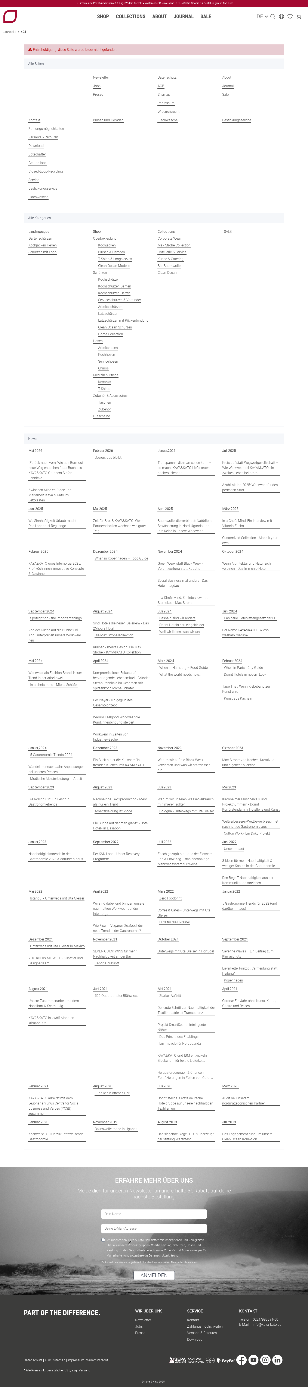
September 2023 (41, 787)
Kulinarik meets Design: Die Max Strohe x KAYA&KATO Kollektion (117, 649)
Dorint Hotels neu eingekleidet (181, 625)
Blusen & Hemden (111, 252)
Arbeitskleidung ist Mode (113, 811)
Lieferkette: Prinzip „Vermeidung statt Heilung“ (249, 970)
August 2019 (167, 1122)
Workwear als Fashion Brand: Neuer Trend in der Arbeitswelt (55, 675)
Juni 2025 (35, 509)
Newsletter (101, 77)
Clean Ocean (167, 273)
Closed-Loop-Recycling (45, 171)
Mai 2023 (229, 787)
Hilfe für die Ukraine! (174, 922)
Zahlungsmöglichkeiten (46, 129)
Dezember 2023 (105, 748)
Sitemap (164, 94)
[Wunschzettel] (290, 16)
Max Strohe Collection (174, 245)
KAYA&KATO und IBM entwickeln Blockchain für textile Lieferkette (182, 1058)
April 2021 (229, 989)
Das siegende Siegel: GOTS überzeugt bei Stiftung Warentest (186, 1136)
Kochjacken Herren (42, 245)
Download (36, 146)
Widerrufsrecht (168, 112)
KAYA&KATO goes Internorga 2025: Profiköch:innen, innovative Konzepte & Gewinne (56, 568)
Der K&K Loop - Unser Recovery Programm (116, 856)
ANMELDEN (154, 1275)
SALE (228, 232)
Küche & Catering (171, 259)
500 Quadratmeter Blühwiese (116, 996)
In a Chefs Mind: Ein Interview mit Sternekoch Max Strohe (182, 600)
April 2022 (100, 891)
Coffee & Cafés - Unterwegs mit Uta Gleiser (184, 912)
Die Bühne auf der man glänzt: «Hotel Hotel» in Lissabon (120, 825)
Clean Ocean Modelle (114, 266)
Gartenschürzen (40, 238)
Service (33, 180)
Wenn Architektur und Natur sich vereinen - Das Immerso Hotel (246, 566)
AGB (161, 86)
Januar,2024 (37, 748)
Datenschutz (167, 77)
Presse (98, 94)
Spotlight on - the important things (56, 618)
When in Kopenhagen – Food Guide (121, 558)
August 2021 (38, 989)
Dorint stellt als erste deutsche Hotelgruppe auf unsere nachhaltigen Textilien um (185, 1103)
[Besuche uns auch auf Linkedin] (277, 1360)
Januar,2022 (231, 891)
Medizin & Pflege (105, 375)
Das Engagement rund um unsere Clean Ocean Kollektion (247, 1136)
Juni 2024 (229, 611)
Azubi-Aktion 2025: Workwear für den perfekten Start (250, 487)
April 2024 (100, 661)
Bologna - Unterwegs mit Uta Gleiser (186, 811)
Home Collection (110, 334)
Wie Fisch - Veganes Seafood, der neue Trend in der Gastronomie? (118, 928)
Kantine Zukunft (107, 963)
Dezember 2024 (105, 551)
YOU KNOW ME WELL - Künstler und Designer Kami (55, 960)
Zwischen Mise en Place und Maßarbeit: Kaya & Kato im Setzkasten (49, 495)
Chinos (103, 368)
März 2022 (166, 891)
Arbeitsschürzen (110, 307)
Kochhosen (106, 355)
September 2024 (41, 611)
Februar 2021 (38, 1086)
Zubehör (104, 409)
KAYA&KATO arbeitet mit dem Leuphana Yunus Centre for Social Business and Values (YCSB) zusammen (53, 1106)
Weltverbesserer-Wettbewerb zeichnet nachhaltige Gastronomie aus (250, 824)
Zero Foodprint (170, 898)
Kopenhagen (233, 980)
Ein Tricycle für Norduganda (180, 1043)
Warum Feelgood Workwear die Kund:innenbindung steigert (116, 719)
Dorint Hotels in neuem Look (246, 674)
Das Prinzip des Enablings (178, 1037)
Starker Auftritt (170, 996)
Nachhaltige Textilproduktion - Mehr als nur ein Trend (120, 801)
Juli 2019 (229, 1122)
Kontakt (34, 120)
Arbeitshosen (108, 348)
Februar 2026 (103, 451)
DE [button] (259, 16)
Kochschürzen (109, 279)
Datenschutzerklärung (163, 1255)
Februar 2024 (232, 661)
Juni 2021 (100, 989)
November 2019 (105, 1122)
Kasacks (104, 382)
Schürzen (100, 273)
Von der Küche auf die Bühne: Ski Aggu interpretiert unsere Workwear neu (54, 635)
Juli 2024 (164, 611)
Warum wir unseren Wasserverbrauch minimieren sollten (186, 801)
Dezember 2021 (40, 939)
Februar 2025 (38, 551)
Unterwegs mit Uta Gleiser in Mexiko (57, 946)
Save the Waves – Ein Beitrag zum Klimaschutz (248, 953)
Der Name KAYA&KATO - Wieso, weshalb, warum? (245, 632)
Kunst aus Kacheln (238, 698)
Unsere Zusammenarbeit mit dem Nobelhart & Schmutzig (53, 1003)
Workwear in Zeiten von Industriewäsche (110, 736)
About (226, 77)
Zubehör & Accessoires (110, 396)
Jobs (97, 86)
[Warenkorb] (298, 16)
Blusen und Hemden (108, 120)
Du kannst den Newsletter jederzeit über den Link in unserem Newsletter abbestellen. (149, 1262)
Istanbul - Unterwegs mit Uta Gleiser (57, 898)
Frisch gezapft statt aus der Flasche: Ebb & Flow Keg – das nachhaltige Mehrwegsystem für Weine (185, 859)
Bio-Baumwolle (169, 266)
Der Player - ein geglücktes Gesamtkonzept (113, 702)
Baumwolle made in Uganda (116, 1129)
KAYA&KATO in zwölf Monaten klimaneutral (51, 1020)
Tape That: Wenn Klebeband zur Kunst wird (246, 689)
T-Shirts (104, 389)
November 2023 (170, 748)
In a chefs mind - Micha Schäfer (54, 685)
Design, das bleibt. (108, 457)
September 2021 (235, 939)
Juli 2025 (229, 451)
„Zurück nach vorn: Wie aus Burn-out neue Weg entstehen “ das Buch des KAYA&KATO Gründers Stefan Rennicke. (55, 470)
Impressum (166, 103)
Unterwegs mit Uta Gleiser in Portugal (186, 951)
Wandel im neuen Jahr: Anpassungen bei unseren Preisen (56, 769)
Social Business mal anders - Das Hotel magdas (183, 583)
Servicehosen (108, 361)
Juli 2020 (164, 1086)
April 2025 (165, 509)
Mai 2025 (100, 509)
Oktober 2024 (232, 551)
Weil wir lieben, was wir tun (179, 632)
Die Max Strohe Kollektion (114, 635)
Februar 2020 (38, 1122)
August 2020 (102, 1086)
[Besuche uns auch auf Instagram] (265, 1360)
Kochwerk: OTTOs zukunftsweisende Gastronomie (55, 1136)
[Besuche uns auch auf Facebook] (241, 1360)
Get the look (37, 163)
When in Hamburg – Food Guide (183, 668)
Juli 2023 (164, 787)
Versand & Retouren (43, 137)
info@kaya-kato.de (267, 1325)
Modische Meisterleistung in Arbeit (56, 779)
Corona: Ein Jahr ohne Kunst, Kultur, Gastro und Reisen (249, 1003)
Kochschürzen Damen (114, 286)
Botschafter (37, 154)
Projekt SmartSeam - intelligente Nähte (182, 1027)
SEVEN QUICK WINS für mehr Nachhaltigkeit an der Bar (114, 953)
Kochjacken (107, 245)
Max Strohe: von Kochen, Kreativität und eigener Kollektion (248, 762)
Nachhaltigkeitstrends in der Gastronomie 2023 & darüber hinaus (55, 856)
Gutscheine (101, 416)
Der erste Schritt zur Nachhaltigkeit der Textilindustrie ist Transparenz (186, 1010)
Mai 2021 (165, 989)
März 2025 (230, 509)
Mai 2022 (35, 891)
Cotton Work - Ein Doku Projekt (247, 833)
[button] (272, 16)
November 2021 (105, 939)
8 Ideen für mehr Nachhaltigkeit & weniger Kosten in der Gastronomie (248, 863)
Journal (228, 86)
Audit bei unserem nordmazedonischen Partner (243, 1100)
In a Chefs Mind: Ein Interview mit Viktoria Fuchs (247, 523)
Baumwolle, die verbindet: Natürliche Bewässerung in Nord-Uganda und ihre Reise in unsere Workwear (185, 526)
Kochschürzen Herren (114, 293)
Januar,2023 (37, 842)
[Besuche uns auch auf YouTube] (253, 1360)
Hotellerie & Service (172, 252)
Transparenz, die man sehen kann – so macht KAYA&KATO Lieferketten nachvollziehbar (184, 468)
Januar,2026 (167, 451)
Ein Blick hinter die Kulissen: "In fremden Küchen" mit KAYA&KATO (118, 762)
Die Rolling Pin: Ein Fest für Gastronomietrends (48, 801)
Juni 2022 (229, 842)
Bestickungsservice (236, 120)
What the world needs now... (180, 674)
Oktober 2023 (232, 748)
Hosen (98, 341)
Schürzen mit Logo (42, 252)
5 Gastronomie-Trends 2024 (51, 755)
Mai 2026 (35, 451)
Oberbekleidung (105, 238)
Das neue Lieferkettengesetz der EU (250, 618)
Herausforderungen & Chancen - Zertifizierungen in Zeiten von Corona (185, 1075)
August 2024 (102, 611)
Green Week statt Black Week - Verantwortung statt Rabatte (180, 566)
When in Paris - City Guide (243, 668)
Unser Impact (234, 849)
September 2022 (106, 842)
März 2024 (166, 661)
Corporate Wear (169, 238)
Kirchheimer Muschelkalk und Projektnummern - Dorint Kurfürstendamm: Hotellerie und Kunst (251, 804)
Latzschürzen (108, 314)
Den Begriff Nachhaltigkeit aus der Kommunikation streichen (247, 880)
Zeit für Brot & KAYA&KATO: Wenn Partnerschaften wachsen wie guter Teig (119, 526)
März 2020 (230, 1086)
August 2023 (102, 787)
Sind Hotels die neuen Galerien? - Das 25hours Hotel (121, 625)
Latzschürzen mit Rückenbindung (123, 320)
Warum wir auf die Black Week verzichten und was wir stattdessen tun (184, 765)
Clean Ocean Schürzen (115, 327)
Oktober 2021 (168, 939)
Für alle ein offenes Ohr (112, 1093)
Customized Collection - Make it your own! (249, 540)
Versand (84, 1370)
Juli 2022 (164, 842)
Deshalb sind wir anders (177, 618)
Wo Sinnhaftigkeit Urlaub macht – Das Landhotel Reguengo (53, 523)
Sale (205, 16)
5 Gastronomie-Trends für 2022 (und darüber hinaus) (249, 906)
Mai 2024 (35, 661)
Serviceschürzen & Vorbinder (119, 300)
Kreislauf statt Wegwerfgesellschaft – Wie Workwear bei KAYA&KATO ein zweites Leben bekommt (250, 468)
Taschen (104, 402)
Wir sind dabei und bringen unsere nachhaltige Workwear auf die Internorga (118, 908)
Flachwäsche (168, 120)
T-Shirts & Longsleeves (115, 259)
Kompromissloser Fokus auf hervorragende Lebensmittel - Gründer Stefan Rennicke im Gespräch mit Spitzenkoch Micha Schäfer (121, 680)
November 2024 (170, 551)
